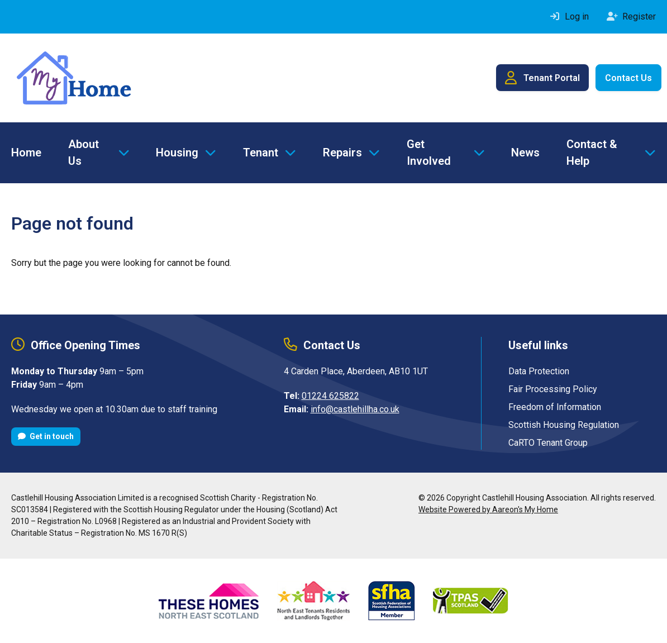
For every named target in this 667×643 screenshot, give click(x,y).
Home (26, 152)
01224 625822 (330, 395)
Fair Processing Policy (552, 389)
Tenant (260, 152)
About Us (83, 152)
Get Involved (429, 152)
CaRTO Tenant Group (548, 442)
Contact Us (628, 78)
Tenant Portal (542, 77)
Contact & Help (591, 152)
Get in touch (46, 436)
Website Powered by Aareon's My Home (488, 509)
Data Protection (538, 371)
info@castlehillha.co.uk (355, 409)
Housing (177, 152)
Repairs (342, 152)
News (525, 152)
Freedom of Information (554, 407)
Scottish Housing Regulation (563, 425)
